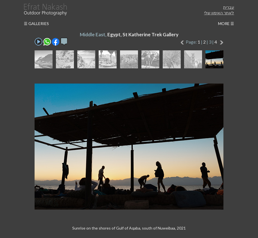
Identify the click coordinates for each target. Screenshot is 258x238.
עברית (228, 7)
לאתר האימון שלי (219, 12)
